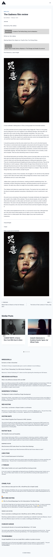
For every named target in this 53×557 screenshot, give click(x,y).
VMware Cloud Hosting (7, 511)
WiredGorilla (6, 359)
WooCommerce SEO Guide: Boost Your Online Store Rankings (18, 446)
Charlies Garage (8, 524)
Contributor (7, 17)
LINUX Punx (6, 453)
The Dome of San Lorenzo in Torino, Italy (39, 303)
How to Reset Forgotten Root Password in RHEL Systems (16, 419)
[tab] (23, 351)
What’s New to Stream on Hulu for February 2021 (13, 304)
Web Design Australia (9, 376)
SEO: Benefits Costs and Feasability (11, 434)
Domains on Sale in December (9, 362)
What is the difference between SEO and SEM (13, 379)
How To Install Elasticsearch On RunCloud (12, 456)
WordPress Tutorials (10, 391)
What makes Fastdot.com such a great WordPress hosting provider (19, 468)
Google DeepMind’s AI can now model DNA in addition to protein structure (21, 539)
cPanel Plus (6, 483)
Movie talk (6, 11)
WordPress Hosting (6, 443)
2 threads (5, 465)
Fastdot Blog (6, 431)
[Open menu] (50, 3)
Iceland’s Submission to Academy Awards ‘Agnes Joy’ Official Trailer (39, 340)
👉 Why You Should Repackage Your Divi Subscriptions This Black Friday (20, 501)
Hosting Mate (7, 416)
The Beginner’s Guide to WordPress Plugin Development (16, 394)
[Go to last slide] (4, 335)
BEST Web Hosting (8, 498)
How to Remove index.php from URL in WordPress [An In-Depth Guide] (20, 486)
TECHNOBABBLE (7, 536)
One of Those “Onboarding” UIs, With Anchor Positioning (16, 369)
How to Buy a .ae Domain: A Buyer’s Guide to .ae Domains (17, 407)
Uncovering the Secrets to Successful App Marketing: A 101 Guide (19, 527)
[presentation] (13, 327)
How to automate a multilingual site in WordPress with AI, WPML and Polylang (22, 514)
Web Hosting (6, 404)
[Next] (49, 335)
